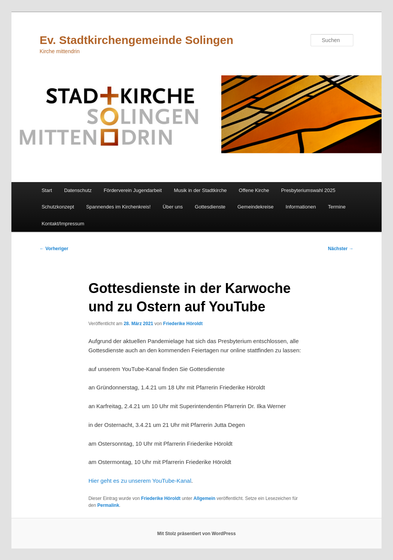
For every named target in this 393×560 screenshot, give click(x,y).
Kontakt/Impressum (63, 223)
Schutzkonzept (58, 207)
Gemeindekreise (255, 207)
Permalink (108, 505)
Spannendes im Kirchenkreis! (118, 207)
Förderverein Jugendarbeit (133, 190)
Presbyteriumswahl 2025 (308, 190)
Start (47, 190)
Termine (336, 207)
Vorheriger (54, 248)
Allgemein (204, 498)
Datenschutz (78, 190)
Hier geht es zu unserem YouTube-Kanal (140, 480)
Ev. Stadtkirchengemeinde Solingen (137, 40)
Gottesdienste (210, 207)
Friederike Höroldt (183, 323)
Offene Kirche (254, 190)
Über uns (173, 207)
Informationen (300, 207)
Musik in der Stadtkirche (200, 190)
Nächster (341, 248)
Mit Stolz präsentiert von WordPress (196, 533)
